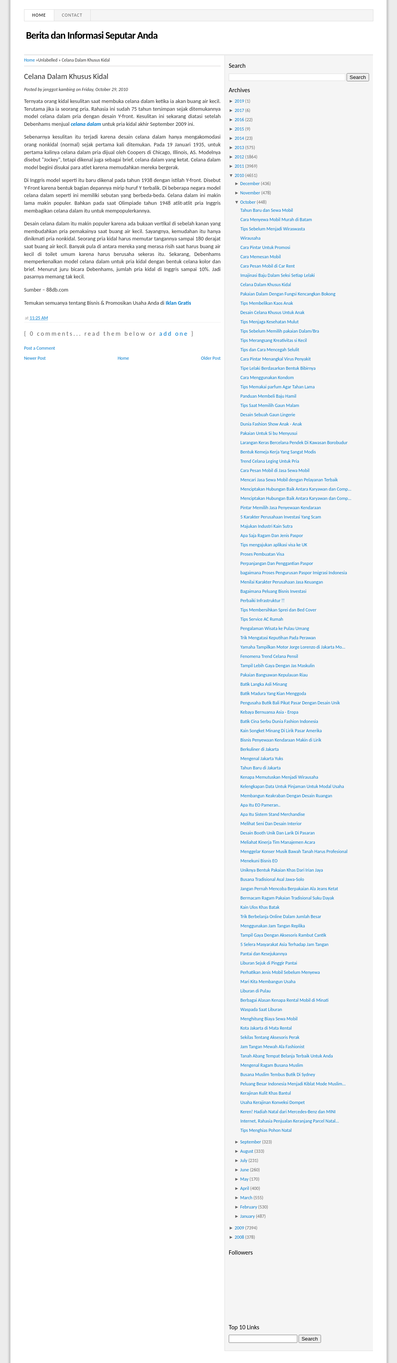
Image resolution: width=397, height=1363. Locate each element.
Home (39, 15)
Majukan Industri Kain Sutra (266, 526)
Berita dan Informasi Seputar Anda (91, 35)
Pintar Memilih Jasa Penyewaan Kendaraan (280, 507)
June (244, 1169)
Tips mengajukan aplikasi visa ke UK (273, 545)
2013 (239, 147)
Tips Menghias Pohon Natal (266, 1130)
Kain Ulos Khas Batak (260, 907)
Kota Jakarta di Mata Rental (266, 1028)
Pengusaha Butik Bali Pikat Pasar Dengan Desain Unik (290, 703)
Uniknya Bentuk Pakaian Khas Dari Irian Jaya (281, 870)
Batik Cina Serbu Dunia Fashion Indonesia (279, 721)
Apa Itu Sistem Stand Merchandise (272, 814)
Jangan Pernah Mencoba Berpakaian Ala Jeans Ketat (289, 888)
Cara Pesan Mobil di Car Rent (267, 266)
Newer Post (35, 358)
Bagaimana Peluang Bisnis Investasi (273, 591)
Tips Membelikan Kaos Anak (266, 303)
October (248, 202)
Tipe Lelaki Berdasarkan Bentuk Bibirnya (278, 368)
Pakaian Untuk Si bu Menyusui (268, 433)
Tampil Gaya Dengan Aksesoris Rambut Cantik (283, 935)
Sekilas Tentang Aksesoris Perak (269, 1037)
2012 (239, 157)
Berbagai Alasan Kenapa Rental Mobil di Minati (284, 1000)
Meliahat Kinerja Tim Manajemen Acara (277, 842)
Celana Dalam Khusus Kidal (66, 76)
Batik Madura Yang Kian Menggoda (273, 693)
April (244, 1188)
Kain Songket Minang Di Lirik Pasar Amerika (281, 730)
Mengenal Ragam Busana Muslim (271, 1065)
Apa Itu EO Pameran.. (260, 805)
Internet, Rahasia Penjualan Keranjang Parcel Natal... (289, 1121)
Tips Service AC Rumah (261, 619)
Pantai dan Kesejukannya (263, 953)
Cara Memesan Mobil (260, 256)
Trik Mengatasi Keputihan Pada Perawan (278, 637)
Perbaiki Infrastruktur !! (262, 600)
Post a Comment (39, 348)
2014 (239, 138)
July (243, 1160)
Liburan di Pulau (255, 991)
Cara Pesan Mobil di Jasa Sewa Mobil (274, 470)
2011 (239, 166)
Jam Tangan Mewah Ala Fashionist (272, 1046)
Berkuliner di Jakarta (259, 749)
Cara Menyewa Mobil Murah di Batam (276, 219)
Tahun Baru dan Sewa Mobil (266, 210)
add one (173, 333)
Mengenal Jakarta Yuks (261, 758)
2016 (239, 119)
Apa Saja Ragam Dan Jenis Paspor (271, 535)
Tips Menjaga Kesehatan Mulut (269, 321)
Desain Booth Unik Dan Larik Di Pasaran (277, 833)
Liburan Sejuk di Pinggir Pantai (268, 963)
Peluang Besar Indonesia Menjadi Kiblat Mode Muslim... (293, 1084)
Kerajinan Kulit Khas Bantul (265, 1093)
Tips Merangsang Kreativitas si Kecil (273, 340)
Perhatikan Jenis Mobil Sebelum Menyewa (280, 972)
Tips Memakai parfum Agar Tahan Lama (277, 387)
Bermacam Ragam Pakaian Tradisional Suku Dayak (287, 898)
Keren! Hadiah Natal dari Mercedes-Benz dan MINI (287, 1111)
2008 (239, 1237)
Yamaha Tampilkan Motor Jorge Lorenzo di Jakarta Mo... (292, 647)
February (248, 1207)
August (247, 1151)
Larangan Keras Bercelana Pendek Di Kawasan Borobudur (293, 442)
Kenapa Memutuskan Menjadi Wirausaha (279, 777)
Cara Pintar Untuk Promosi (265, 247)
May (244, 1179)
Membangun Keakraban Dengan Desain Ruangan (286, 795)
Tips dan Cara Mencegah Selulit (269, 349)
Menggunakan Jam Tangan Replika (272, 926)
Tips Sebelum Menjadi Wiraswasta (272, 229)
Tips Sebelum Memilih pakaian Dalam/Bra (279, 331)
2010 (239, 175)
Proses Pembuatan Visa (262, 554)
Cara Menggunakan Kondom (267, 377)
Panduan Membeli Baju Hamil (268, 396)
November (250, 193)
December (250, 183)
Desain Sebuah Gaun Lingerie (267, 414)
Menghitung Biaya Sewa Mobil (268, 1018)
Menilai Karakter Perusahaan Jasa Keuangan (281, 582)
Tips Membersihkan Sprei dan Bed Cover (278, 610)
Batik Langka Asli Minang (263, 684)
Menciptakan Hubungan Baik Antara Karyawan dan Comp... (295, 489)
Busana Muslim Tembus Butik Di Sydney (277, 1074)
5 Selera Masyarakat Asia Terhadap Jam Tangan (284, 944)
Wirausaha (250, 238)
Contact (72, 15)
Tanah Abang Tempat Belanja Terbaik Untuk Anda (286, 1056)
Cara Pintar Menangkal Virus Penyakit (275, 359)
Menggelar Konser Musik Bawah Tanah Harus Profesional (293, 851)
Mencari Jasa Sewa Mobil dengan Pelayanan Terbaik (289, 479)
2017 (239, 110)
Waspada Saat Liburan (261, 1009)
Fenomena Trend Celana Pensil (269, 656)
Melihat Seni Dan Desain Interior (271, 823)
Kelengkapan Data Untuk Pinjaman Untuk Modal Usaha (292, 786)
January (247, 1216)
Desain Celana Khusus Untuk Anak (272, 312)
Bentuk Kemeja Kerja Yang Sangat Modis (278, 452)
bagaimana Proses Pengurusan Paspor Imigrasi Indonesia (293, 572)
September (250, 1142)
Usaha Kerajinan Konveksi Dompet (272, 1102)
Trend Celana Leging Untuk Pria (269, 461)
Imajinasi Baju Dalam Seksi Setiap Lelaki (277, 275)
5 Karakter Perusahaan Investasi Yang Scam (280, 517)
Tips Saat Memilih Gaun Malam (269, 405)
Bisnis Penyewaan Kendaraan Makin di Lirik (280, 740)
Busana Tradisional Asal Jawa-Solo (272, 879)
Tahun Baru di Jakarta (260, 768)
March (246, 1197)
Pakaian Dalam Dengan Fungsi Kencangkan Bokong (287, 294)
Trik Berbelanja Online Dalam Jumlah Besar (280, 916)
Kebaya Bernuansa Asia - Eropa (269, 712)
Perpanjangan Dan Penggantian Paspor (276, 563)
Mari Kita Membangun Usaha (267, 981)
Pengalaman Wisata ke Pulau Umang (274, 628)
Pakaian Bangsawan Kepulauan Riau (274, 675)
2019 (239, 101)
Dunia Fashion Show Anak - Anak (271, 424)
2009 (239, 1228)
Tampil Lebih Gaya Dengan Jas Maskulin (277, 665)
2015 (239, 129)
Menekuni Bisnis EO (259, 860)
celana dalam (86, 124)
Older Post (211, 358)
